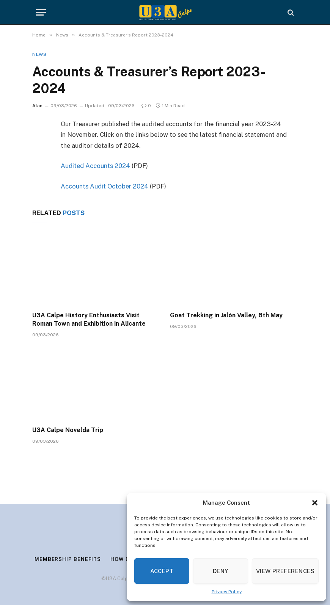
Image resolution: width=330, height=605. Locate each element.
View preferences (285, 571)
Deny (220, 571)
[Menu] (41, 12)
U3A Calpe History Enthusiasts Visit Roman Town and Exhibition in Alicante (89, 319)
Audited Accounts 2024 (95, 165)
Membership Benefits (68, 559)
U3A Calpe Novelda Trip (67, 430)
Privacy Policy (227, 591)
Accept (162, 571)
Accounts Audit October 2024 (104, 186)
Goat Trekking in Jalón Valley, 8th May (226, 315)
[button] (315, 503)
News (39, 54)
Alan (37, 105)
